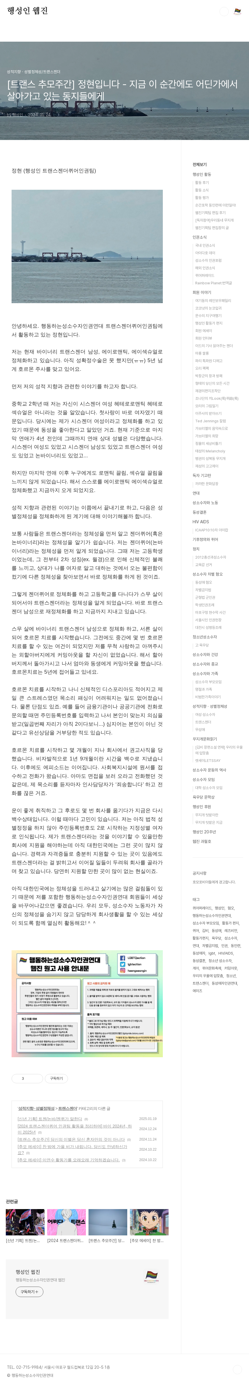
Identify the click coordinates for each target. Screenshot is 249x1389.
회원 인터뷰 (203, 338)
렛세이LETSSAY (207, 760)
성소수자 (230, 938)
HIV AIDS (201, 522)
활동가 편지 (230, 923)
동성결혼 (199, 512)
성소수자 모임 (204, 779)
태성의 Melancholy (210, 451)
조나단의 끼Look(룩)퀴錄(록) (217, 398)
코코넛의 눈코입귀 (208, 308)
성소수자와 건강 (205, 654)
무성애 (200, 729)
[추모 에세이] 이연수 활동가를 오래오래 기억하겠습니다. (69, 1160)
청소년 (231, 976)
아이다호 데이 (205, 253)
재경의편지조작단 (208, 391)
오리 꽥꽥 (202, 368)
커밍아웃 (230, 968)
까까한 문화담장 (206, 484)
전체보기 (199, 164)
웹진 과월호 (202, 841)
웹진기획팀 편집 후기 (210, 213)
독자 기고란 (202, 475)
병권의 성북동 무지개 (210, 458)
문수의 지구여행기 (208, 316)
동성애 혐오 (203, 582)
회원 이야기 (202, 292)
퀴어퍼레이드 (204, 275)
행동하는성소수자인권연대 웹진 (40, 1280)
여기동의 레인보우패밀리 (213, 301)
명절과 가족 (203, 689)
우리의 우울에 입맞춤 (208, 976)
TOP (237, 1369)
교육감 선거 (203, 565)
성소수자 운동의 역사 (209, 770)
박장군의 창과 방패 (208, 376)
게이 (196, 968)
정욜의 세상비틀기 (208, 443)
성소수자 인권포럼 (208, 260)
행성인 (219, 908)
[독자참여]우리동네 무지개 (214, 220)
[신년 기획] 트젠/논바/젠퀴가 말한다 (50, 1119)
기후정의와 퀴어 (205, 539)
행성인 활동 (202, 174)
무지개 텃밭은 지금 (208, 822)
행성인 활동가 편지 (208, 323)
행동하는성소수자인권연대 (212, 915)
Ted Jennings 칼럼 (210, 421)
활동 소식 (202, 190)
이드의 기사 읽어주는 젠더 (214, 346)
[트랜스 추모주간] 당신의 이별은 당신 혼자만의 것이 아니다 (71, 1139)
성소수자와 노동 (205, 502)
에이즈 (197, 991)
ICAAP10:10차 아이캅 (211, 530)
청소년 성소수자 (220, 961)
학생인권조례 (204, 605)
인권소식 (199, 237)
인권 (224, 946)
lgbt (212, 953)
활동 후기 (202, 182)
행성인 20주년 (204, 832)
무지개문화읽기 (205, 739)
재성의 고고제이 (206, 466)
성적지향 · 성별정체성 (36, 1108)
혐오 (231, 908)
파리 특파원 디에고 (208, 361)
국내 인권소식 (205, 245)
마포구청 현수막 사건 (210, 612)
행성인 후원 (202, 806)
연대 (196, 493)
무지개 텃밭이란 (206, 815)
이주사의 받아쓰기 (208, 413)
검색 (224, 11)
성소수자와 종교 (205, 664)
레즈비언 (230, 931)
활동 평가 (202, 198)
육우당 (216, 938)
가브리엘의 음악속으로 (211, 428)
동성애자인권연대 (224, 983)
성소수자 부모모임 (208, 682)
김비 (205, 931)
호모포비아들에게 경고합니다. (214, 882)
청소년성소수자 (205, 637)
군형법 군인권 (205, 597)
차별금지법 (203, 590)
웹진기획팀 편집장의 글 (212, 228)
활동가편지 (201, 938)
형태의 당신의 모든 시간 (212, 383)
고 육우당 (202, 645)
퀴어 (196, 931)
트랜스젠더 (67, 1108)
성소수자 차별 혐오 (208, 574)
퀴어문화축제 (211, 968)
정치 (196, 549)
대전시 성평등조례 (208, 627)
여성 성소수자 (205, 714)
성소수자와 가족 (205, 673)
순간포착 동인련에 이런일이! (215, 205)
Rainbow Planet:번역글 (213, 283)
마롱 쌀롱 (202, 353)
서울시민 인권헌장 (208, 620)
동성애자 (199, 953)
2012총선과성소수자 (210, 557)
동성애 (216, 931)
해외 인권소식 (205, 268)
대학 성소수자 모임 (208, 788)
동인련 (235, 946)
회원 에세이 (203, 331)
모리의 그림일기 (206, 406)
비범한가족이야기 (208, 697)
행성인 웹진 (27, 11)
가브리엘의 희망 (206, 436)
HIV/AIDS (225, 953)
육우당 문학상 (204, 797)
